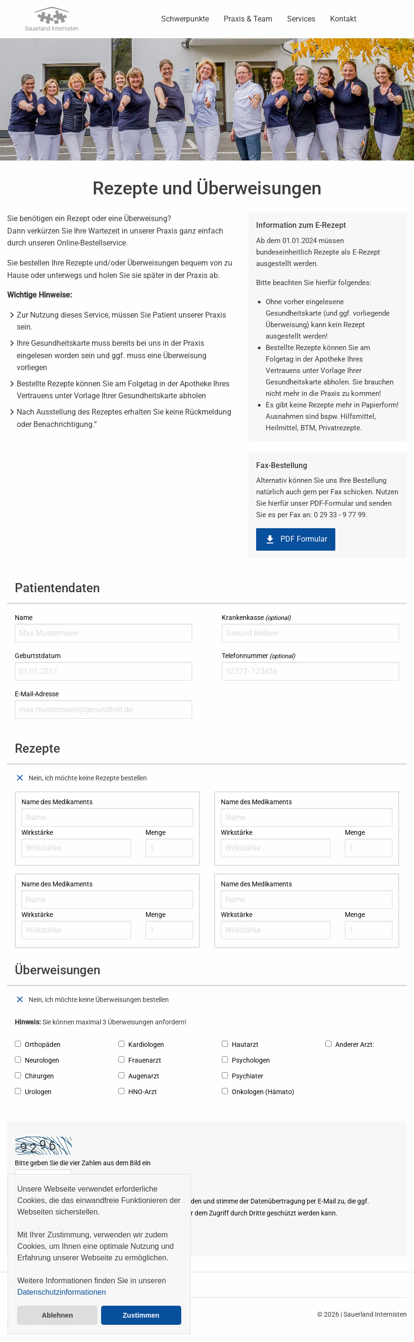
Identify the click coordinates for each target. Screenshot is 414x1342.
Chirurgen (34, 1076)
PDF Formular (295, 539)
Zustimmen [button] (141, 1315)
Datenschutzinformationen (61, 1292)
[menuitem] (185, 19)
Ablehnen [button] (57, 1315)
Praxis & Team (248, 18)
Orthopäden (38, 1044)
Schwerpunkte (185, 18)
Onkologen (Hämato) (258, 1092)
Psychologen (246, 1060)
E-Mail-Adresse (103, 704)
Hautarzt (240, 1044)
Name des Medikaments (107, 812)
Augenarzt (138, 1076)
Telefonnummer (310, 666)
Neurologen (37, 1060)
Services (301, 18)
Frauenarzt (139, 1060)
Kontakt (343, 18)
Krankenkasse (310, 628)
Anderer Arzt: (349, 1044)
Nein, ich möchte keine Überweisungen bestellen (92, 999)
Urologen (33, 1092)
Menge (169, 843)
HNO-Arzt (137, 1092)
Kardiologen (141, 1044)
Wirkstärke (76, 843)
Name (103, 628)
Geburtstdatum (103, 666)
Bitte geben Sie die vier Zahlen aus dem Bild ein (83, 1173)
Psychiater (242, 1076)
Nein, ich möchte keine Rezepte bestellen (81, 778)
